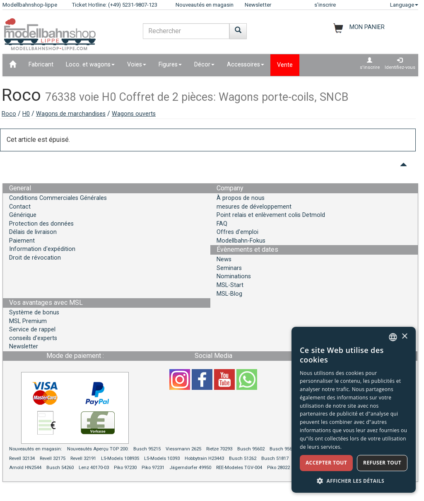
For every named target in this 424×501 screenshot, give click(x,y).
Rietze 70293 (219, 449)
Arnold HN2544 (25, 467)
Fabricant (41, 64)
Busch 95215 (147, 449)
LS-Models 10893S (120, 458)
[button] (353, 480)
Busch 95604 (283, 449)
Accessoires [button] (245, 64)
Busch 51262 (242, 458)
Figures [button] (170, 64)
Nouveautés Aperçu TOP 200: (98, 449)
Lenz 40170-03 (94, 467)
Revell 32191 (83, 458)
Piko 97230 (125, 467)
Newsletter (258, 5)
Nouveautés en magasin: (35, 449)
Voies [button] (136, 64)
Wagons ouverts (134, 113)
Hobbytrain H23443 (204, 458)
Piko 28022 (278, 467)
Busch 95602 (251, 449)
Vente (285, 64)
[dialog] (354, 410)
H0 (26, 113)
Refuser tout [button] (382, 462)
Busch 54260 (60, 467)
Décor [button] (204, 64)
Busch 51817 (275, 458)
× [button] (404, 336)
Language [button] (404, 5)
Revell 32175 (52, 458)
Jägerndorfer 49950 (190, 467)
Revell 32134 (22, 458)
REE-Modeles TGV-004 (239, 467)
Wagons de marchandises (71, 113)
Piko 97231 (153, 467)
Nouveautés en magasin (205, 5)
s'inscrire (325, 5)
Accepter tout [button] (326, 462)
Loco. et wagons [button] (90, 64)
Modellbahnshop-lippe (29, 5)
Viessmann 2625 (183, 449)
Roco (9, 113)
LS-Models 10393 (162, 458)
